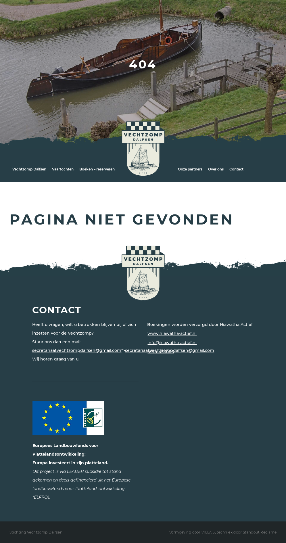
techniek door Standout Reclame (247, 532)
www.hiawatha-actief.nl (172, 333)
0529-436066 (160, 351)
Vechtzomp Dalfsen (29, 169)
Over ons (216, 169)
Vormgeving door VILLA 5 (192, 532)
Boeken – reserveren (97, 169)
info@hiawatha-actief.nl (172, 342)
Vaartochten (63, 169)
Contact (236, 169)
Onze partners (190, 169)
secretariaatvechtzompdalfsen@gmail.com (76, 350)
